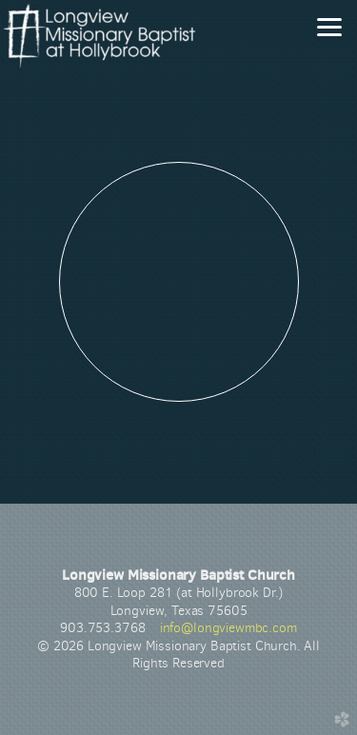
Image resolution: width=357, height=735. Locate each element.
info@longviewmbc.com (228, 628)
